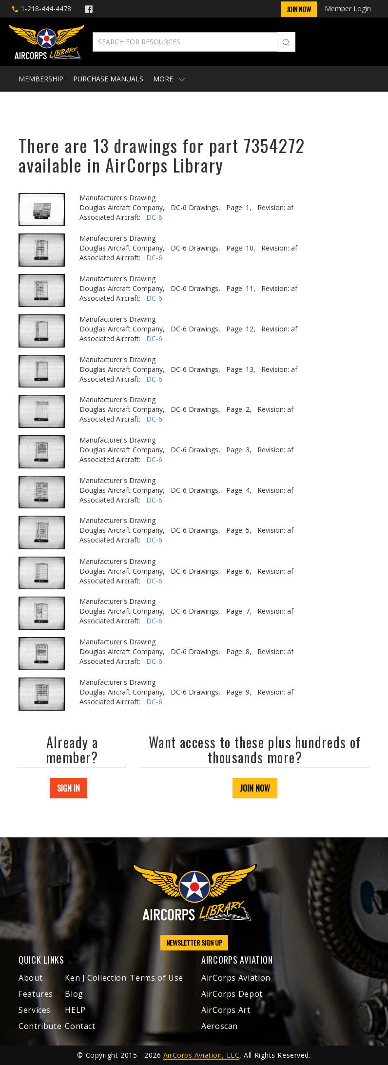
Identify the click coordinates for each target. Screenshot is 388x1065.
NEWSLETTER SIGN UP (194, 942)
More (169, 78)
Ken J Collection (95, 977)
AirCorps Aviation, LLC (201, 1055)
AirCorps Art (226, 1010)
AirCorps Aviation (236, 977)
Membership (41, 78)
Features (36, 993)
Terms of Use (156, 977)
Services (35, 1010)
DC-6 (154, 217)
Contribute (40, 1026)
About (30, 977)
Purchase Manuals (108, 78)
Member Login (348, 8)
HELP (75, 1010)
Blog (74, 993)
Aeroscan (219, 1026)
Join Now (299, 9)
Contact (80, 1026)
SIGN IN (68, 788)
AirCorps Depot (232, 993)
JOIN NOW (255, 788)
